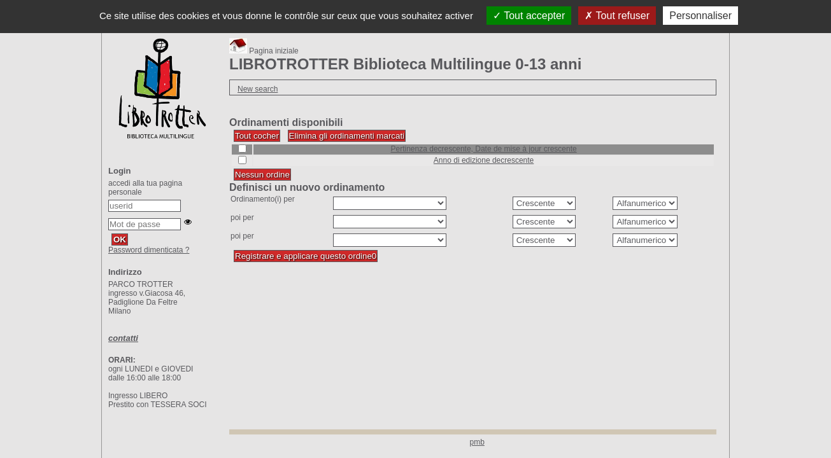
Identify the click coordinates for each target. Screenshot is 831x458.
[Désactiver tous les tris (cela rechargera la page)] (262, 175)
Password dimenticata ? (148, 250)
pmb (477, 442)
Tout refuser (617, 15)
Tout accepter (529, 15)
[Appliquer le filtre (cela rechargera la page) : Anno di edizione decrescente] (484, 160)
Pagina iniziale (264, 50)
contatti (123, 338)
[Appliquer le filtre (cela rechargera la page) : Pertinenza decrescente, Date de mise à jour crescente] (484, 148)
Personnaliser (700, 15)
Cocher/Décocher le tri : (238, 144)
